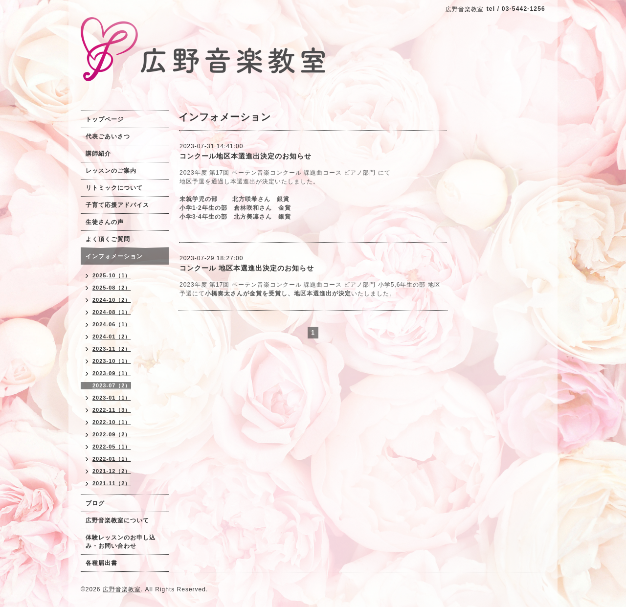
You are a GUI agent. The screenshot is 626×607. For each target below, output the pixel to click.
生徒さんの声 (105, 222)
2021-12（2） (111, 471)
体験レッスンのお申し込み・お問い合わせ (121, 541)
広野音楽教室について (117, 520)
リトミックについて (114, 187)
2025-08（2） (111, 288)
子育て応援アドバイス (117, 205)
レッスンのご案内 (111, 170)
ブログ (95, 503)
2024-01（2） (111, 336)
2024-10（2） (111, 300)
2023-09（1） (111, 373)
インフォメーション (114, 256)
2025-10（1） (111, 275)
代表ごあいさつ (108, 136)
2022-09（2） (111, 434)
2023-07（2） (111, 385)
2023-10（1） (111, 361)
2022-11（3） (111, 410)
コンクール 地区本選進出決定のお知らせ (246, 268)
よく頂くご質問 (108, 239)
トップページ (105, 119)
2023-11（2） (111, 349)
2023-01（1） (111, 398)
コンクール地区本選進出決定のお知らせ (245, 156)
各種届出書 (101, 563)
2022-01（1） (111, 459)
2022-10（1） (111, 422)
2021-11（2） (111, 483)
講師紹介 (98, 153)
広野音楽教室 (122, 589)
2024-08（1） (111, 312)
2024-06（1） (111, 324)
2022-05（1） (111, 447)
